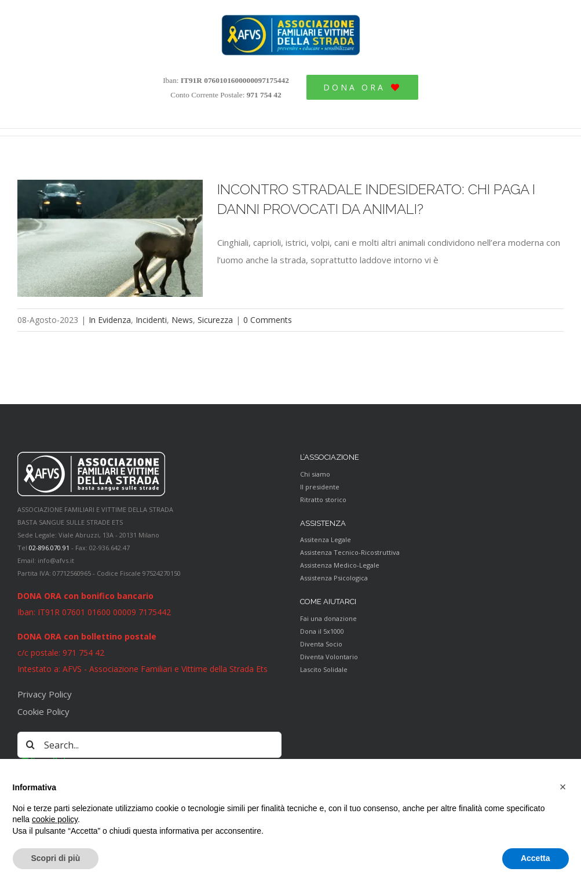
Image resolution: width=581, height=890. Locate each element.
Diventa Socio (321, 644)
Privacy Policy (44, 694)
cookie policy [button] (55, 819)
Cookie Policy (43, 711)
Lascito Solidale (324, 669)
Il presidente (319, 486)
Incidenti (151, 319)
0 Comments (267, 319)
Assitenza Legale (325, 539)
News (182, 319)
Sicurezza (215, 319)
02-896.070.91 (49, 547)
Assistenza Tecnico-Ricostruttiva (350, 552)
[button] (563, 787)
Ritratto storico (323, 499)
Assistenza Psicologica (334, 577)
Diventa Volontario (329, 656)
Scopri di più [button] (56, 858)
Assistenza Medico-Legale (339, 565)
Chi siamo (315, 474)
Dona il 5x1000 (322, 631)
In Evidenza (110, 319)
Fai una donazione (328, 618)
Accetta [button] (535, 858)
